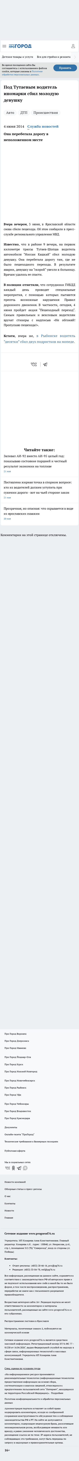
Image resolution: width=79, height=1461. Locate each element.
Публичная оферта (15, 1150)
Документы (11, 1127)
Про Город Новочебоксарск (20, 1080)
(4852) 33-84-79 (32, 1269)
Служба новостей (43, 126)
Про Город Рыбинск (15, 1087)
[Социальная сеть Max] (25, 1168)
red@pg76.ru (48, 1269)
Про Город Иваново (15, 1047)
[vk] (34, 364)
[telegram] (46, 364)
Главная (9, 1217)
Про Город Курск (14, 1064)
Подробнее (57, 1393)
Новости (9, 1210)
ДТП (23, 112)
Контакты (10, 1203)
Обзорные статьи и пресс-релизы (23, 1189)
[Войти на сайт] (73, 46)
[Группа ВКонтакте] (7, 1168)
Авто (10, 112)
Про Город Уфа (13, 1094)
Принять (65, 68)
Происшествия (45, 112)
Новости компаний (15, 1181)
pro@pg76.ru (55, 1265)
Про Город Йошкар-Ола (18, 1057)
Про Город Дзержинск (17, 1040)
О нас (8, 1196)
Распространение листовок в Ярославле (27, 1321)
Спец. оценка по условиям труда (22, 1368)
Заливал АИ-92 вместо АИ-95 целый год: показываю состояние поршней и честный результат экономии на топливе (39, 464)
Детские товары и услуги (17, 57)
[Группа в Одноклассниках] (13, 1168)
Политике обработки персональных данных (22, 73)
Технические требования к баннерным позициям (31, 1141)
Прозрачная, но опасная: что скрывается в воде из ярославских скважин (39, 513)
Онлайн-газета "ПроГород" (19, 1134)
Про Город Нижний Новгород (21, 1071)
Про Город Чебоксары (17, 1103)
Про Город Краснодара (17, 1118)
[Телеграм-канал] (19, 1168)
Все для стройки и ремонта (54, 57)
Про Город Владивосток (18, 1111)
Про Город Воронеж (16, 1033)
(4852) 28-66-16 (39, 1265)
